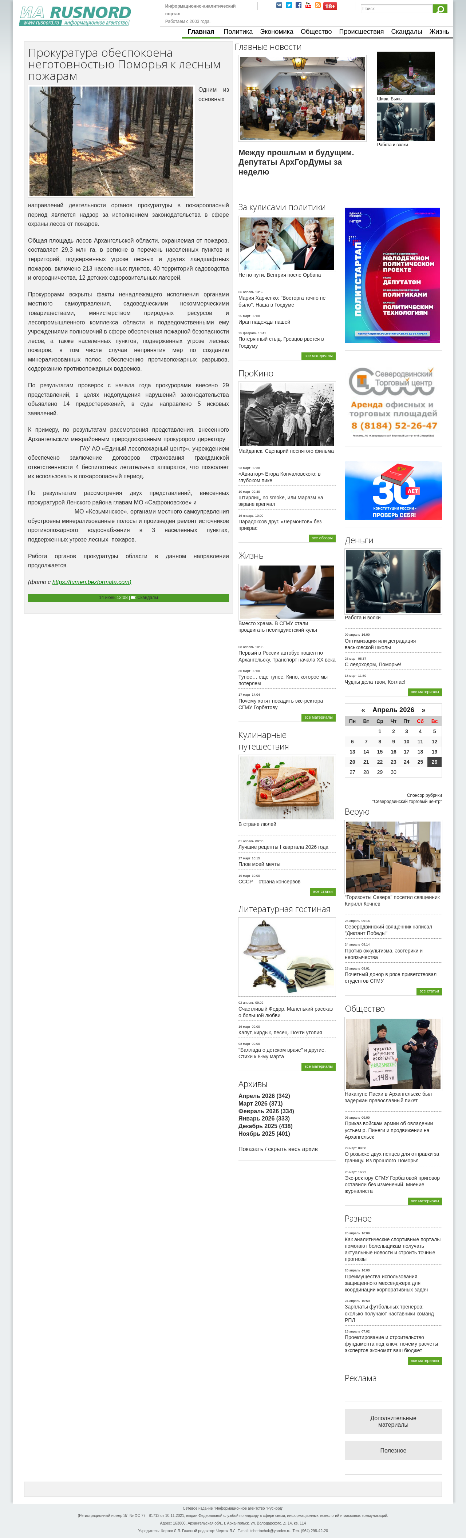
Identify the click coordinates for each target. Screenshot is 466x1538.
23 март (244, 468)
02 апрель (246, 1002)
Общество (316, 31)
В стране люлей (257, 824)
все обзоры (322, 538)
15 (380, 752)
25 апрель (352, 921)
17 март (244, 694)
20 (352, 762)
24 (407, 762)
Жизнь (439, 31)
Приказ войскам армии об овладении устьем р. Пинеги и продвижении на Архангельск (389, 1129)
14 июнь (107, 597)
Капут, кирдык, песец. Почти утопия (280, 1032)
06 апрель (246, 292)
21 (366, 762)
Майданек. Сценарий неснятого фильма (286, 451)
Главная (200, 31)
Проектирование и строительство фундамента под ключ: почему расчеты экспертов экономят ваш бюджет (391, 1343)
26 (435, 762)
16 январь (246, 516)
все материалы (318, 355)
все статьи (323, 891)
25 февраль (247, 333)
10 (407, 741)
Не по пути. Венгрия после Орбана (279, 275)
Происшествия (361, 31)
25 (420, 762)
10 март (244, 492)
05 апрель (352, 1117)
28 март (351, 658)
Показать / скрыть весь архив (278, 1149)
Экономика (276, 31)
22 (380, 762)
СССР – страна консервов (269, 881)
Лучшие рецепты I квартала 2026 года (283, 847)
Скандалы (406, 31)
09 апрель (352, 634)
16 (393, 752)
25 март (244, 316)
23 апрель (352, 968)
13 (352, 752)
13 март (351, 676)
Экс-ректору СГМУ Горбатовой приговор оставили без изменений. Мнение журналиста (392, 1184)
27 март (244, 858)
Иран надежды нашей (264, 322)
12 (435, 741)
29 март (351, 1148)
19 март (244, 876)
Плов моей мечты (259, 864)
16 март (244, 1026)
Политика (238, 31)
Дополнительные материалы (393, 1421)
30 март (244, 671)
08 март (244, 1044)
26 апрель (352, 1233)
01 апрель (246, 841)
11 (420, 741)
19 (435, 752)
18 (420, 752)
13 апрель (352, 1331)
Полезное (393, 1450)
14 (366, 752)
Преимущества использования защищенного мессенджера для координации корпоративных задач (386, 1283)
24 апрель (352, 944)
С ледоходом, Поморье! (373, 664)
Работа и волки (363, 617)
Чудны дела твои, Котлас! (375, 682)
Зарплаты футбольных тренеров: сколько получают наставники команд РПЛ (389, 1313)
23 (393, 762)
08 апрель (246, 647)
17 (407, 752)
